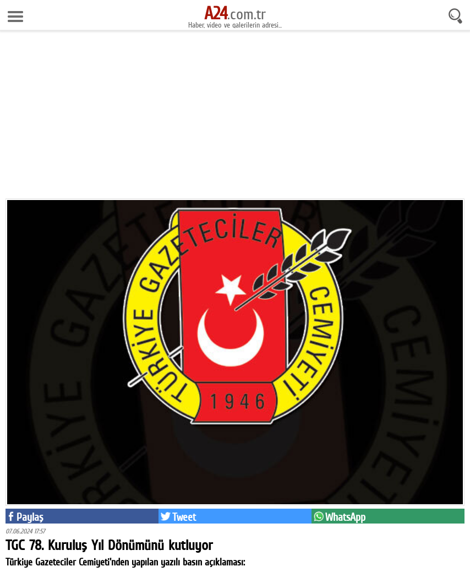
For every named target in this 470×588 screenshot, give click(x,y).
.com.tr (235, 14)
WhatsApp (345, 517)
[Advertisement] (235, 118)
